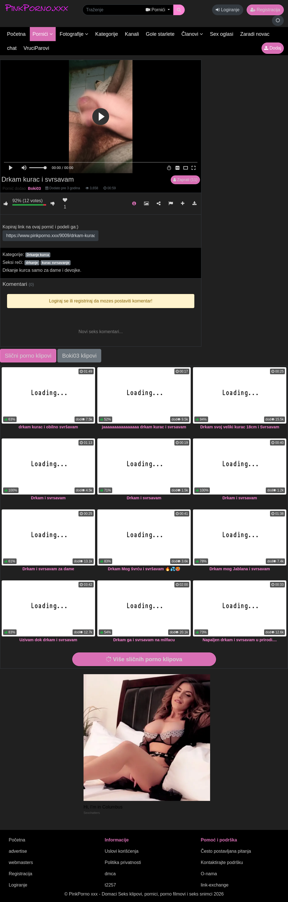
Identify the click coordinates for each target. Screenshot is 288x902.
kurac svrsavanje (55, 263)
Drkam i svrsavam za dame (48, 569)
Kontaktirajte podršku (222, 862)
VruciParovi (36, 48)
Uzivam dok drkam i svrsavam (48, 640)
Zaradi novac (254, 34)
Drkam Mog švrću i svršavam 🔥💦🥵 (144, 569)
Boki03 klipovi (79, 356)
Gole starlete (160, 34)
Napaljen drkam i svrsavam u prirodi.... (239, 640)
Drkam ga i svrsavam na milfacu (144, 640)
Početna (16, 34)
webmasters (21, 862)
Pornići (43, 34)
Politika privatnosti (123, 862)
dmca (110, 873)
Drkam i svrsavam (48, 498)
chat (12, 48)
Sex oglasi (221, 34)
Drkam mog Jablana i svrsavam (240, 569)
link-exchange (215, 885)
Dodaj (272, 48)
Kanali (132, 34)
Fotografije (74, 34)
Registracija (265, 9)
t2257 (110, 885)
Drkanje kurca (38, 255)
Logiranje (227, 9)
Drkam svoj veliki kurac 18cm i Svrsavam (239, 427)
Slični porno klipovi (28, 356)
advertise (18, 851)
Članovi (192, 34)
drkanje (32, 263)
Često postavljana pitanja (226, 851)
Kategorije (106, 34)
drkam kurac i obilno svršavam (48, 427)
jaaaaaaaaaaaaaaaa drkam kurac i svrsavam (144, 427)
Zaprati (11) (185, 179)
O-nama (209, 873)
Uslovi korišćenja (121, 851)
